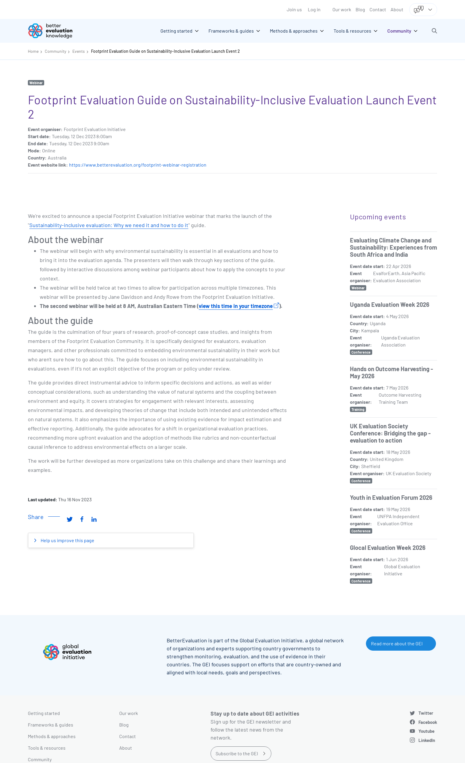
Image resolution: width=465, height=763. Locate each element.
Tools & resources (47, 748)
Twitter (425, 713)
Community (55, 51)
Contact (378, 9)
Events (78, 51)
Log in (314, 9)
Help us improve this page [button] (67, 540)
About (397, 9)
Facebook (427, 722)
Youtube (426, 731)
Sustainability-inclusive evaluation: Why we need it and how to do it (108, 225)
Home (33, 51)
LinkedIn (426, 740)
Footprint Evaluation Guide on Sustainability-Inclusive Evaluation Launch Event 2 (165, 51)
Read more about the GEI (397, 643)
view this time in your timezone (236, 306)
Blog (360, 9)
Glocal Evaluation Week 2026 (388, 547)
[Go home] (54, 31)
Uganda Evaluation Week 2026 (389, 304)
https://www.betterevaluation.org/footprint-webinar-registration (137, 164)
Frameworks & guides (50, 724)
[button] (434, 30)
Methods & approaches (52, 736)
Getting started (44, 713)
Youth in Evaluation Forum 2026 (391, 497)
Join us (294, 9)
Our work (341, 9)
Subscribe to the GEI (237, 753)
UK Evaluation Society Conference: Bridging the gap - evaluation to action (390, 433)
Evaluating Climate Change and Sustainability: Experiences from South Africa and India (393, 247)
